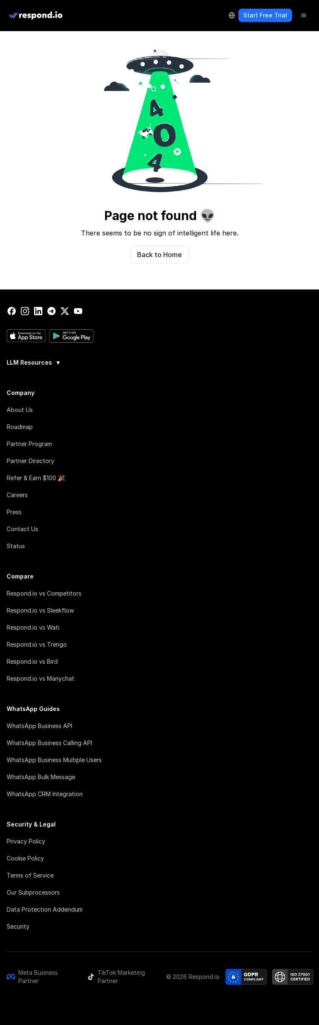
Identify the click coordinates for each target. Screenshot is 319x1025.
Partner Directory (30, 460)
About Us (20, 409)
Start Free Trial (265, 15)
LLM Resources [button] (34, 363)
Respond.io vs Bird (32, 661)
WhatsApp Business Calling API (49, 742)
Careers (17, 494)
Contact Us (22, 528)
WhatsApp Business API (39, 725)
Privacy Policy (26, 841)
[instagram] (25, 311)
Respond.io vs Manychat (40, 678)
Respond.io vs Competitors (44, 593)
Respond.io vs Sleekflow (40, 610)
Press (14, 511)
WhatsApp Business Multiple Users (54, 759)
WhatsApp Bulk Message (41, 776)
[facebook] (12, 311)
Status (16, 545)
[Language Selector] (231, 15)
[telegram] (51, 311)
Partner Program (29, 443)
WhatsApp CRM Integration (45, 793)
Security (18, 926)
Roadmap (20, 426)
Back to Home (159, 254)
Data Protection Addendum (45, 909)
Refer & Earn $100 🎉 (36, 477)
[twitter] (65, 311)
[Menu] (303, 15)
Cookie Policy (25, 858)
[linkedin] (38, 311)
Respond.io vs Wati (33, 627)
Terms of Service (30, 875)
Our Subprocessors (33, 892)
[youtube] (78, 311)
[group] (159, 362)
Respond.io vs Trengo (37, 644)
